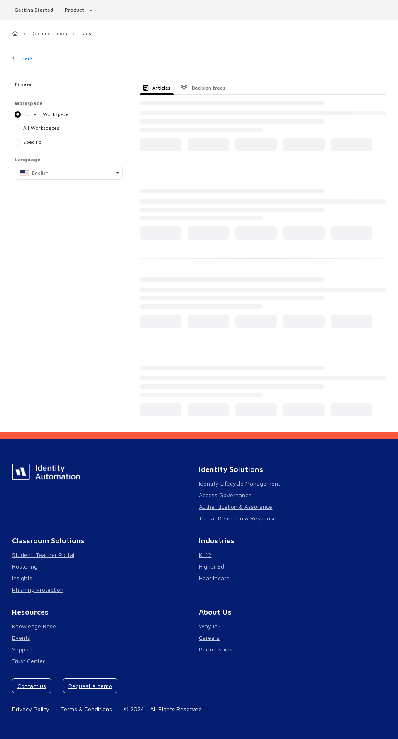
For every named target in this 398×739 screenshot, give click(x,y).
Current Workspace (46, 114)
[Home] (15, 34)
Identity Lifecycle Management (239, 483)
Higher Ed (211, 566)
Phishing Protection (37, 589)
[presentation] (159, 87)
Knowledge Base (34, 626)
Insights (22, 577)
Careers (209, 637)
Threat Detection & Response (237, 518)
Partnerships (215, 649)
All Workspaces (41, 128)
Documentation (49, 33)
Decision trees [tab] (203, 87)
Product (74, 10)
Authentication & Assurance (235, 506)
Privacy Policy (30, 708)
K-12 (205, 554)
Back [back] (23, 58)
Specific (32, 142)
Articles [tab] (157, 87)
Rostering (24, 566)
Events (21, 637)
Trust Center (28, 660)
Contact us (31, 685)
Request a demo (90, 685)
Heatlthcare (214, 577)
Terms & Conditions (86, 708)
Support (22, 649)
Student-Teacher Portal (43, 554)
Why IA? (210, 626)
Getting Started (34, 10)
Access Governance (225, 494)
